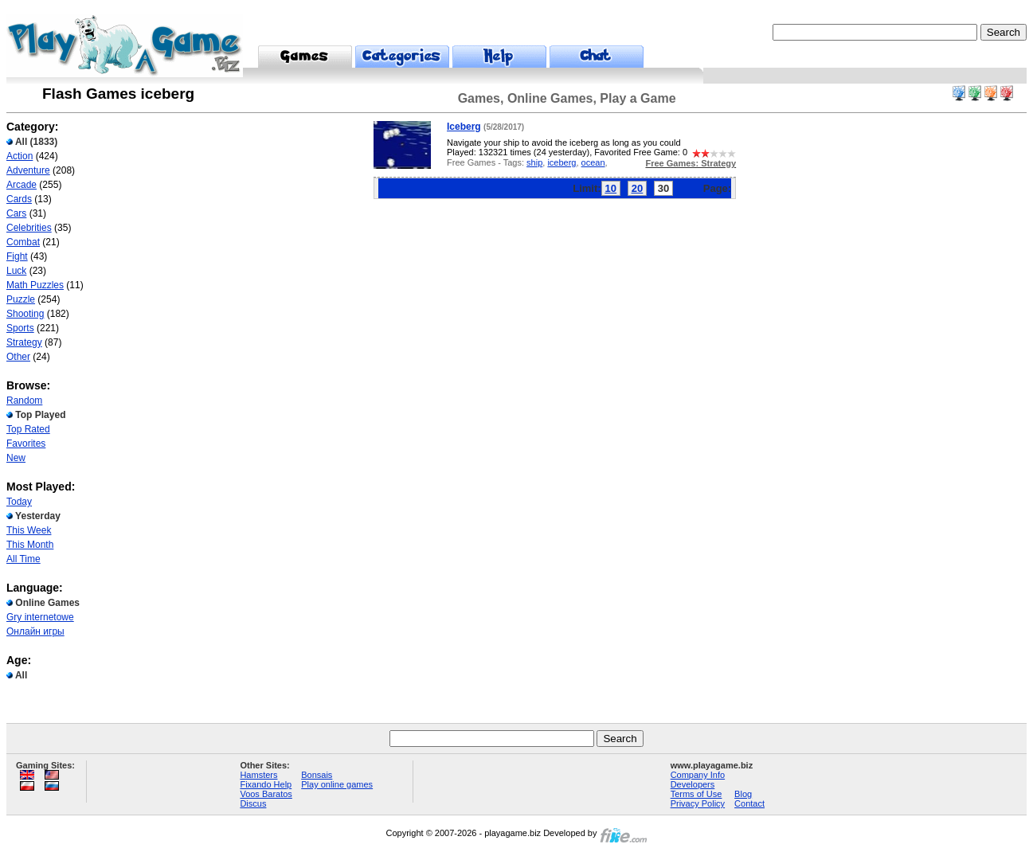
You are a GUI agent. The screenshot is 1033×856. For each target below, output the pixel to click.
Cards (19, 199)
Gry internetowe (40, 617)
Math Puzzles (35, 285)
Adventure (28, 170)
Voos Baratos (266, 794)
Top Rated (28, 429)
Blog (743, 794)
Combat (23, 242)
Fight (17, 256)
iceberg (561, 162)
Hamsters (258, 775)
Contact (749, 803)
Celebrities (29, 227)
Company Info (698, 775)
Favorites (25, 443)
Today (19, 501)
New (15, 457)
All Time (23, 559)
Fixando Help (266, 784)
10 (610, 188)
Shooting (25, 313)
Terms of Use (696, 794)
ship (534, 162)
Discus (253, 803)
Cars (16, 213)
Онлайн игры (35, 631)
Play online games (337, 784)
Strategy (24, 342)
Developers (693, 784)
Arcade (21, 184)
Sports (20, 328)
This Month (29, 544)
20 (637, 188)
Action (19, 156)
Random (24, 400)
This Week (28, 530)
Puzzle (20, 299)
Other (18, 356)
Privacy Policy (698, 803)
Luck (16, 270)
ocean (593, 162)
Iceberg (464, 126)
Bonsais (316, 775)
